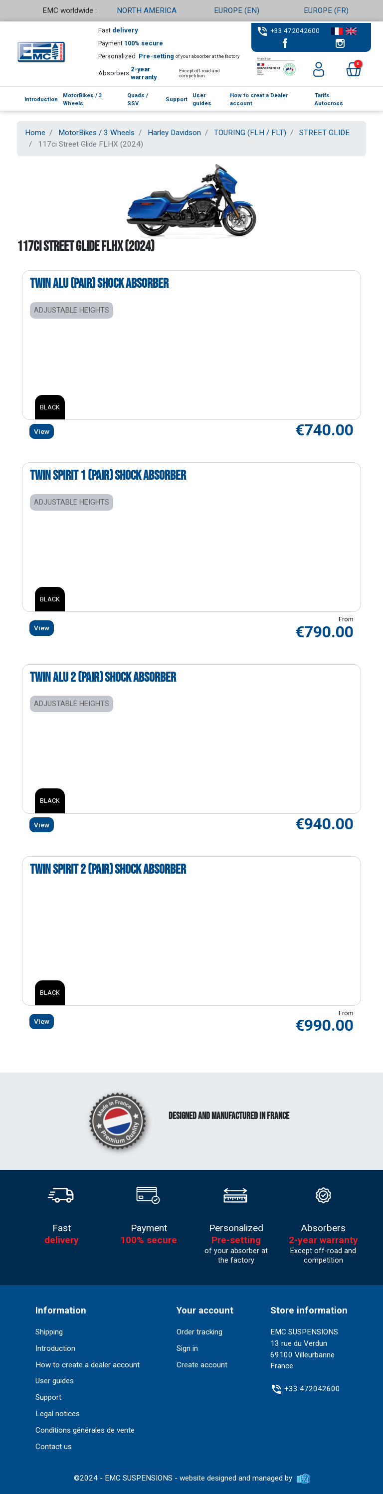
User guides (54, 1380)
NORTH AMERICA (147, 10)
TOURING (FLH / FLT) (250, 132)
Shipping (49, 1331)
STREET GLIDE (324, 132)
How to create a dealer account (87, 1364)
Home (35, 132)
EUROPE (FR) (326, 10)
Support (48, 1397)
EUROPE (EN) (236, 10)
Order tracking (199, 1331)
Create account (202, 1364)
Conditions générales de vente (85, 1430)
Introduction (55, 1348)
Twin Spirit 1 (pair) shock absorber (108, 476)
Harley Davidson (174, 132)
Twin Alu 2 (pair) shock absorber (103, 678)
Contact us (53, 1446)
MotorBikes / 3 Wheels (96, 132)
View (41, 431)
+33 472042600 (295, 30)
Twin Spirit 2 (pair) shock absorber (108, 870)
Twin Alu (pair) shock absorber (99, 284)
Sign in (187, 1348)
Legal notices (57, 1413)
